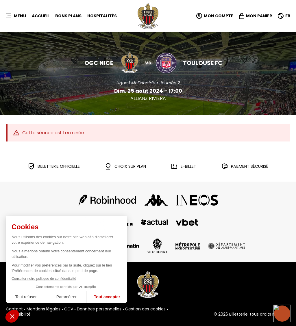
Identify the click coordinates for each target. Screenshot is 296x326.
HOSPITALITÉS (102, 16)
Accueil (40, 16)
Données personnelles (99, 309)
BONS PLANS (68, 16)
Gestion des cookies (145, 309)
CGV (68, 309)
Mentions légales (43, 309)
